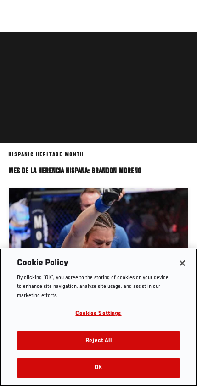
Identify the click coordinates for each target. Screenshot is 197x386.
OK (98, 368)
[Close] (182, 263)
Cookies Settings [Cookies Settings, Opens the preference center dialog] (98, 314)
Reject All (98, 341)
